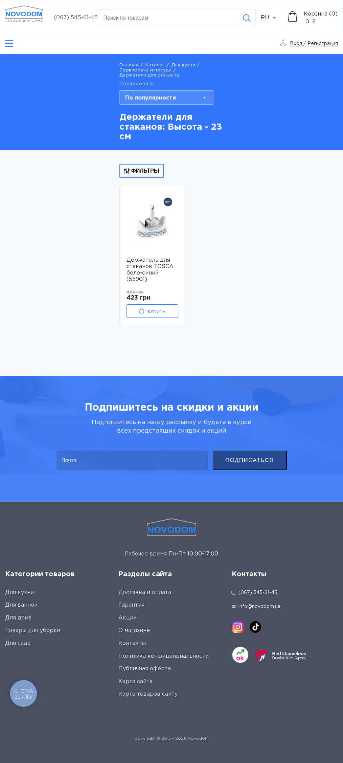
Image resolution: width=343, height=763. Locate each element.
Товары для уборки (32, 630)
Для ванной (21, 605)
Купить (156, 311)
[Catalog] (9, 43)
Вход (296, 44)
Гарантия (131, 605)
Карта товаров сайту (148, 694)
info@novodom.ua (256, 607)
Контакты (132, 643)
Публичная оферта (144, 668)
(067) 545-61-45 (76, 17)
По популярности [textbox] (150, 98)
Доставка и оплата (144, 592)
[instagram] (238, 627)
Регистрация (322, 44)
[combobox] (272, 18)
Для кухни (183, 65)
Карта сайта (135, 681)
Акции (127, 617)
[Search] (246, 18)
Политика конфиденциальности (163, 656)
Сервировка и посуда (145, 70)
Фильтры (141, 171)
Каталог (155, 65)
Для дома (18, 617)
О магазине (134, 630)
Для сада (17, 643)
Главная (129, 65)
